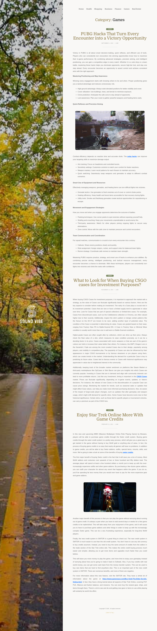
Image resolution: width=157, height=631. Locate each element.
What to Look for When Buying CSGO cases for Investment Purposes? (109, 289)
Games (110, 29)
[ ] (110, 621)
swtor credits (128, 461)
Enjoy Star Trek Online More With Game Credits (109, 426)
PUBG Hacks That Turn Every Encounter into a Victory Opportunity (110, 38)
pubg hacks (132, 161)
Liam (117, 47)
